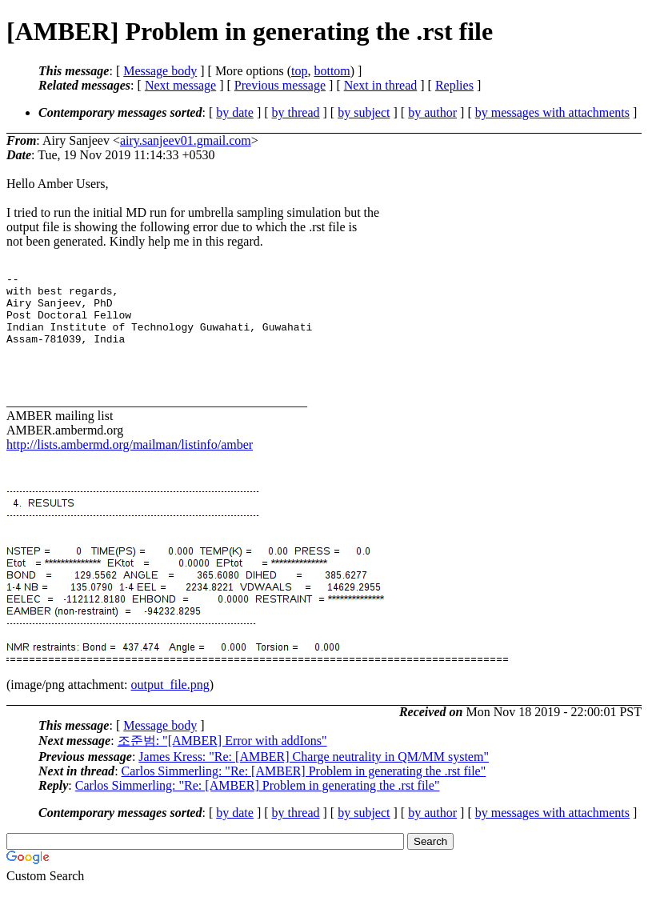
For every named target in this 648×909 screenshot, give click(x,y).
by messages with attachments (552, 112)
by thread (296, 112)
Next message (180, 85)
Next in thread (381, 85)
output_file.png (170, 704)
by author (432, 112)
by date (235, 112)
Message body (160, 71)
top (299, 71)
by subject (364, 112)
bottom (332, 71)
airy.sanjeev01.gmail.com (185, 140)
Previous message (280, 85)
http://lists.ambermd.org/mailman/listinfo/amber (129, 464)
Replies (454, 85)
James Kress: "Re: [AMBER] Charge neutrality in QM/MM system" (313, 776)
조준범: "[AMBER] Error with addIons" (222, 760)
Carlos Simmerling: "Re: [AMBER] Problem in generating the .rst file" (304, 790)
